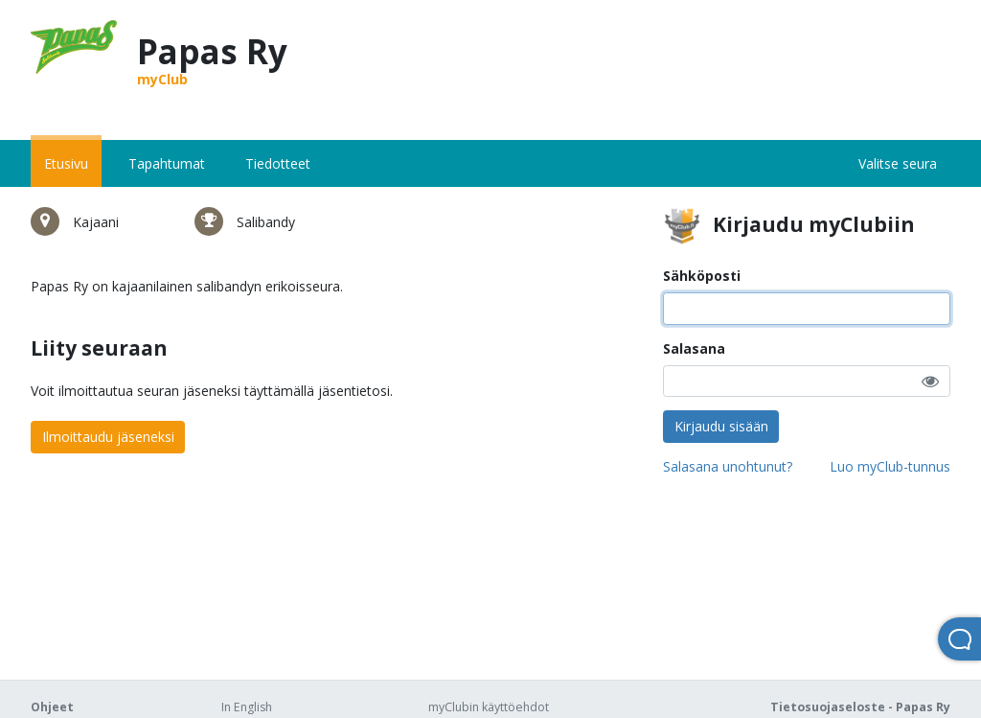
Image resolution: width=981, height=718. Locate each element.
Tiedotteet (277, 163)
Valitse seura (897, 163)
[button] (930, 381)
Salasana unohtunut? (727, 466)
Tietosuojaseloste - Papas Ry (860, 707)
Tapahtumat (166, 163)
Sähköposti (702, 275)
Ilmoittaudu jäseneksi (108, 437)
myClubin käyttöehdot (488, 707)
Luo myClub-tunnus (890, 466)
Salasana (694, 348)
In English (246, 707)
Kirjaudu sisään (721, 426)
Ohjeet (52, 707)
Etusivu (66, 163)
